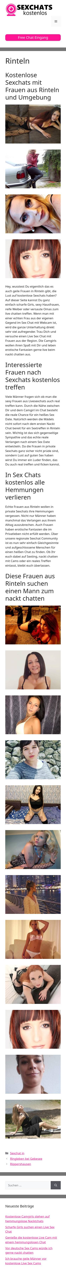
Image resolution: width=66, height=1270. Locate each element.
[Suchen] (56, 1185)
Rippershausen (20, 1164)
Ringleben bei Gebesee (26, 1159)
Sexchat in (17, 1153)
